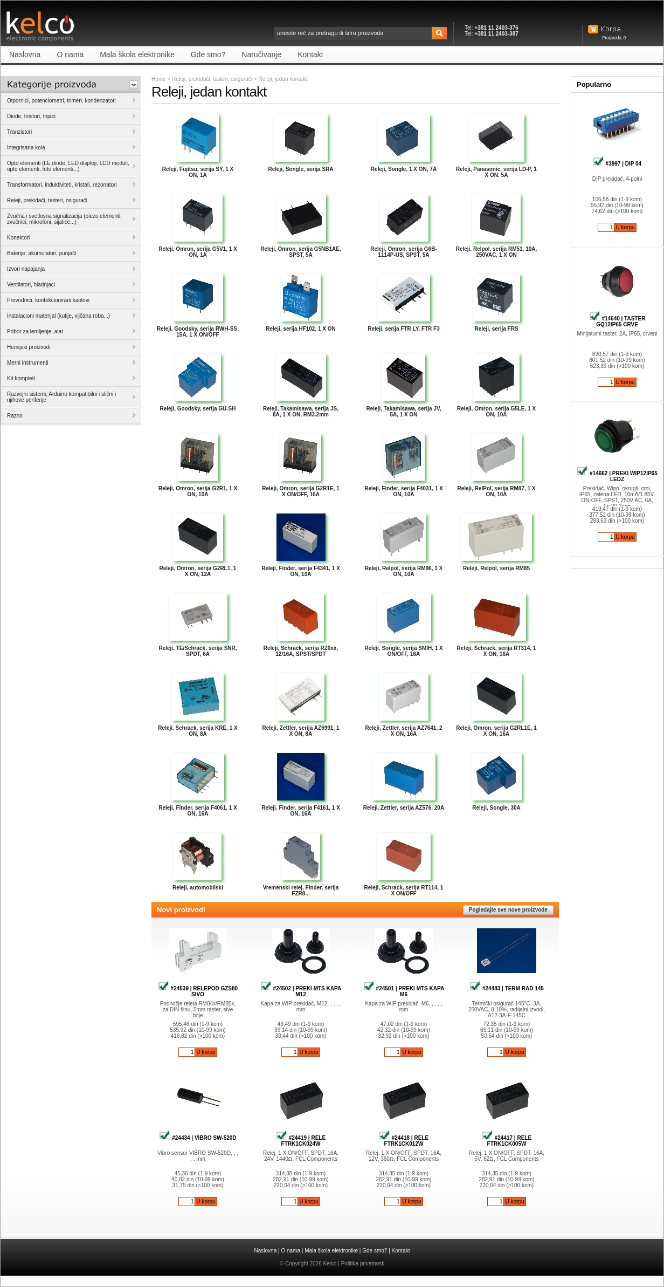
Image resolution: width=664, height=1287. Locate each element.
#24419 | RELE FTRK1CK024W (301, 1141)
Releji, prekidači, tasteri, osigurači (212, 79)
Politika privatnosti (363, 1264)
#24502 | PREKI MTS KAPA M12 (300, 991)
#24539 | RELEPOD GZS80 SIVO (198, 991)
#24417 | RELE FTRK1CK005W (506, 1141)
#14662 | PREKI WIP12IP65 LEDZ (617, 476)
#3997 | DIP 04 (617, 164)
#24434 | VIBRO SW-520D (197, 1138)
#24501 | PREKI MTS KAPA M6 (403, 991)
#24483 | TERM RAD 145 (506, 988)
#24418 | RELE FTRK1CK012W (403, 1141)
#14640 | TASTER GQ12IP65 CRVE (617, 321)
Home (158, 79)
